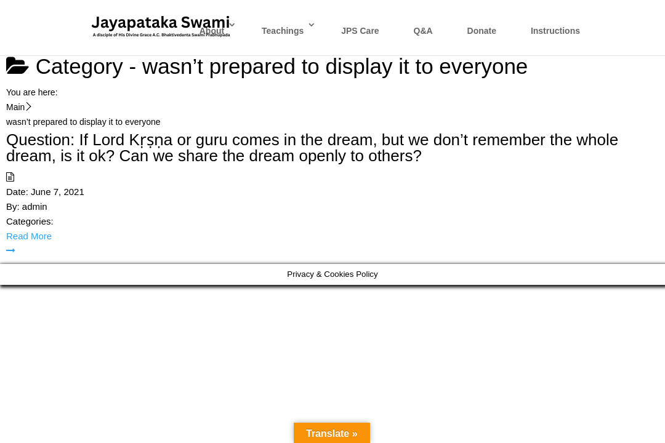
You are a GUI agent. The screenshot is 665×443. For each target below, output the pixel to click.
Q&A (423, 31)
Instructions (555, 31)
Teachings (283, 31)
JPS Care (360, 31)
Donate (481, 31)
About (212, 31)
